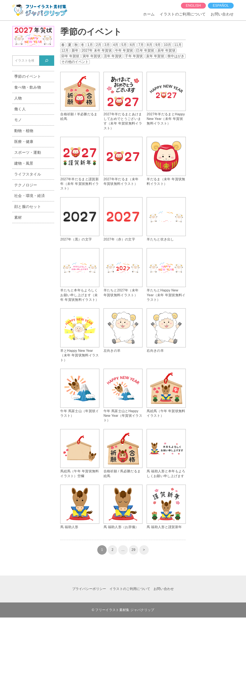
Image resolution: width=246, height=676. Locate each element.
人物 (18, 98)
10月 (167, 45)
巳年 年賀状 (145, 50)
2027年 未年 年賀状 (97, 50)
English (193, 5)
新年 (75, 50)
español (221, 5)
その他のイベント (75, 62)
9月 (158, 45)
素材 (18, 217)
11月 (178, 45)
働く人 (20, 109)
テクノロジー (25, 185)
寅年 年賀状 (92, 56)
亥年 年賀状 (155, 56)
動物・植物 (23, 131)
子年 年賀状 (134, 56)
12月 (65, 50)
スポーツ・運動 (27, 152)
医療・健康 (23, 142)
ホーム (149, 14)
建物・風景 (23, 163)
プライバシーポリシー (89, 589)
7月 (141, 45)
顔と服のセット (27, 207)
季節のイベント (27, 76)
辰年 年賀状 (167, 50)
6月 (132, 45)
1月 (90, 45)
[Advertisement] (33, 291)
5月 (124, 45)
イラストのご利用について (183, 14)
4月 (115, 45)
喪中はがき (175, 56)
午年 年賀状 (124, 50)
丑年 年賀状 (113, 56)
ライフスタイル (27, 174)
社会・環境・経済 (29, 196)
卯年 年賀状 (70, 56)
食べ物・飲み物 (27, 87)
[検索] (46, 60)
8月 (149, 45)
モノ (18, 120)
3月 (107, 45)
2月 (98, 45)
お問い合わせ (222, 14)
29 (133, 549)
